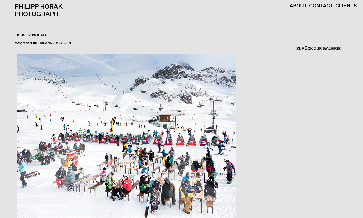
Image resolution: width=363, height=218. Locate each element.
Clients (346, 6)
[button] (180, 136)
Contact (321, 6)
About (298, 6)
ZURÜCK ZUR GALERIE (318, 48)
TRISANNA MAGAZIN (54, 43)
